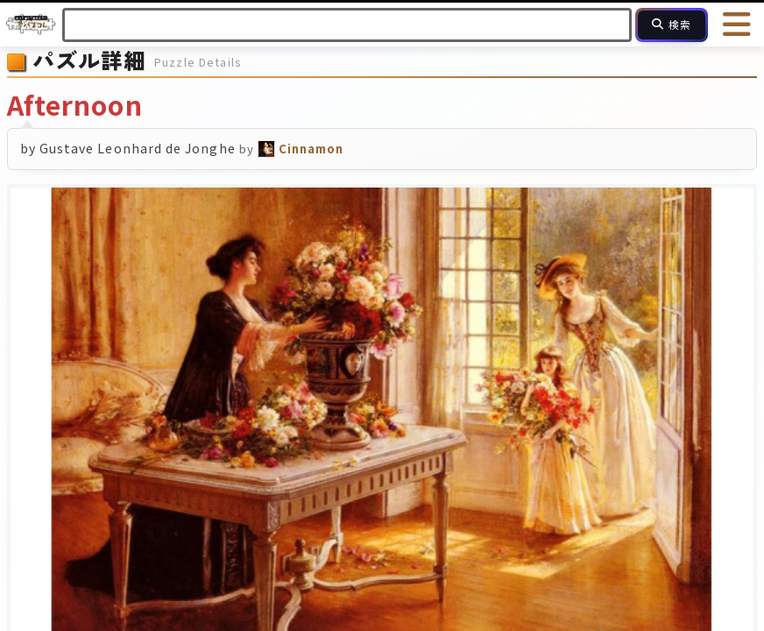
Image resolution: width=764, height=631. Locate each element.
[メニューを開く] (737, 24)
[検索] (671, 25)
